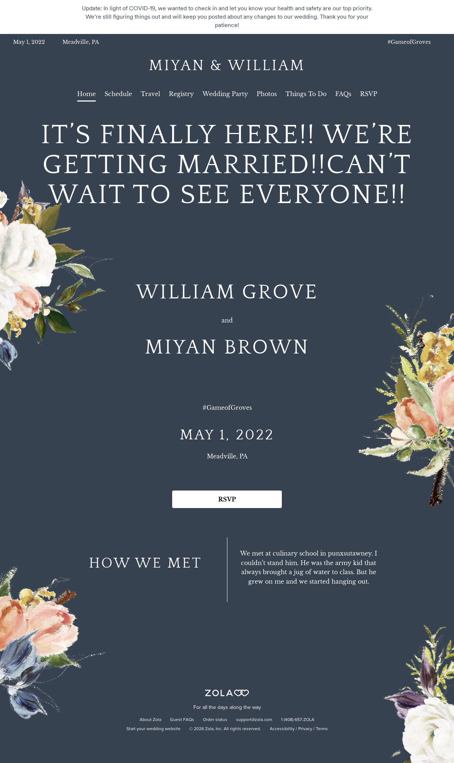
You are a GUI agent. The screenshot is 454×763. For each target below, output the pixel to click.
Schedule (118, 94)
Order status (215, 720)
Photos (267, 94)
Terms (322, 729)
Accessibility (282, 729)
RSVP (368, 94)
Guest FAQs (182, 720)
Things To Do (305, 94)
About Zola (150, 720)
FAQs (343, 94)
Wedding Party (225, 94)
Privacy (305, 729)
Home (86, 94)
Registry (181, 94)
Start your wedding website (153, 729)
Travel (150, 94)
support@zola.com (254, 720)
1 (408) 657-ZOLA (297, 720)
